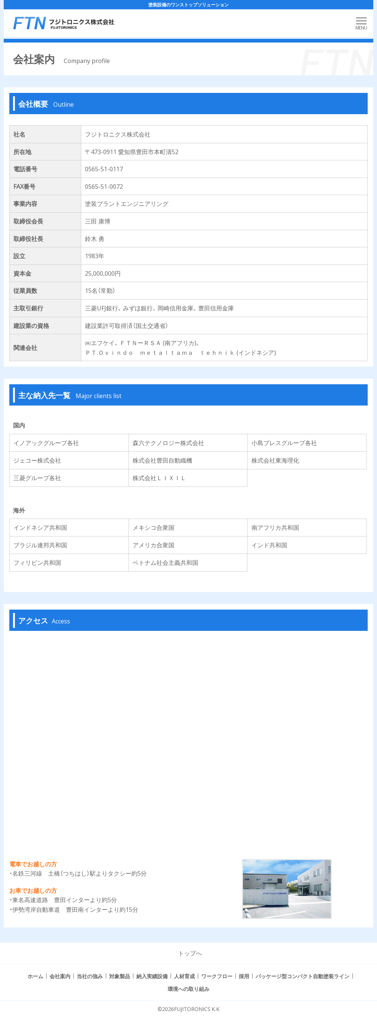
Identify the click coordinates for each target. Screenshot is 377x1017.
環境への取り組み (188, 988)
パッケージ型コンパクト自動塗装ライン (302, 976)
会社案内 (60, 976)
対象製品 (119, 976)
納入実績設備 (152, 976)
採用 (244, 976)
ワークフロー (216, 976)
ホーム (35, 976)
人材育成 (184, 976)
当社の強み (90, 976)
